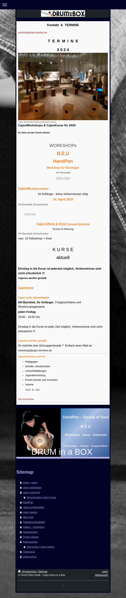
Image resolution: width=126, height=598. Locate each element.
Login (105, 571)
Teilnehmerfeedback (34, 522)
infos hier (30, 213)
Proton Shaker (31, 537)
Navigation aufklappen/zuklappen (63, 4)
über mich (28, 517)
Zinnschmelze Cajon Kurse (41, 497)
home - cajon (30, 482)
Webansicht (101, 575)
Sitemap (42, 571)
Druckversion (27, 571)
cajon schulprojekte (33, 507)
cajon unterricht (31, 492)
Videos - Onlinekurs (34, 527)
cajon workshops (32, 487)
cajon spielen (30, 512)
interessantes (30, 541)
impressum (29, 551)
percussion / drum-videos (40, 546)
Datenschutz (30, 556)
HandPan (28, 502)
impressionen (30, 532)
